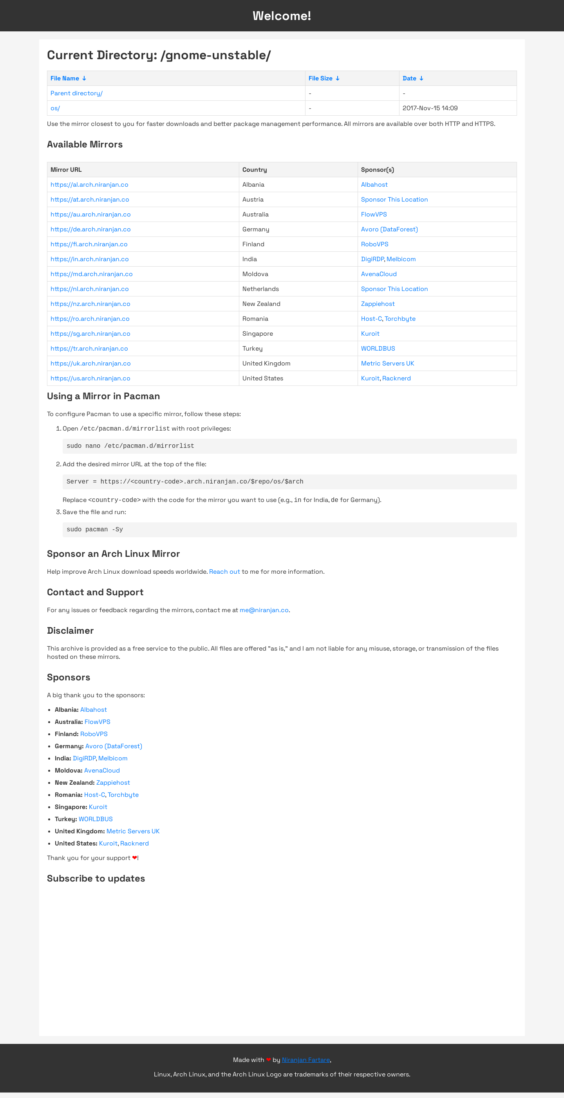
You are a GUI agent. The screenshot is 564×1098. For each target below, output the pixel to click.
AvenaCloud (379, 274)
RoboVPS (375, 244)
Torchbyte (400, 318)
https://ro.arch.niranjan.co (90, 318)
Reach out (224, 577)
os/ (55, 108)
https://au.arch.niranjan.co (91, 214)
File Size (321, 78)
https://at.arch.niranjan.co (90, 199)
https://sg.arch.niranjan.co (90, 333)
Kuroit (370, 333)
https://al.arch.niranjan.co (89, 184)
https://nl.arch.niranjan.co (90, 289)
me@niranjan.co (264, 615)
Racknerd (396, 378)
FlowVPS (374, 214)
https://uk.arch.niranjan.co (91, 363)
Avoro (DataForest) (389, 229)
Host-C (371, 318)
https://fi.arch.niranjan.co (89, 244)
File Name (65, 78)
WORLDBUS (378, 348)
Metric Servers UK (387, 363)
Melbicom (401, 259)
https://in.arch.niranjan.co (90, 259)
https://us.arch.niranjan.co (90, 378)
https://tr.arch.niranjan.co (89, 348)
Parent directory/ (77, 93)
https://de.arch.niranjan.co (91, 229)
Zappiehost (378, 304)
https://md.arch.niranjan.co (92, 274)
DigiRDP (372, 259)
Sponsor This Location (394, 199)
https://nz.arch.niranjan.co (90, 304)
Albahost (374, 184)
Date (409, 78)
